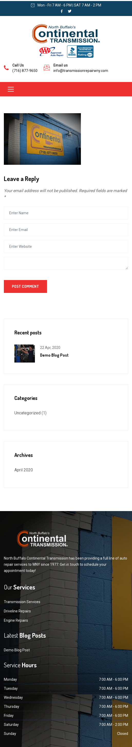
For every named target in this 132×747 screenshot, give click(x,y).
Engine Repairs (16, 620)
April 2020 (23, 469)
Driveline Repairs (17, 611)
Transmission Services (22, 602)
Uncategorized (27, 413)
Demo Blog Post (54, 355)
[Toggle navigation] (11, 89)
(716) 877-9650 (24, 71)
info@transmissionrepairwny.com (80, 71)
